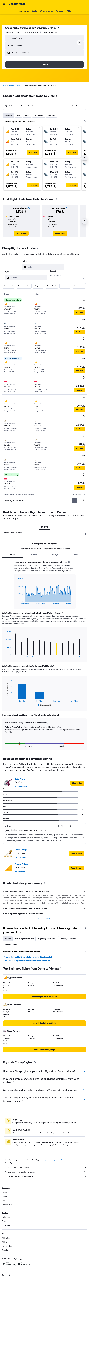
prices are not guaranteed (53, 1160)
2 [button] (79, 500)
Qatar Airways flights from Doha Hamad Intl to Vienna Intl (27, 961)
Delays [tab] (55, 555)
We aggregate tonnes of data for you (46, 1171)
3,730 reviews (21, 787)
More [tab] (76, 555)
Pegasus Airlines (21, 864)
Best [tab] (18, 115)
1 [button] (74, 500)
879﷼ (52, 27)
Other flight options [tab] (68, 939)
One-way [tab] (51, 115)
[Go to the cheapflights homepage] (18, 4)
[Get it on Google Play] (9, 1264)
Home (4, 85)
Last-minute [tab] (38, 115)
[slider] (84, 278)
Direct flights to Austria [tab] (24, 939)
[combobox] (10, 32)
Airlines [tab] (34, 555)
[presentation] (58, 27)
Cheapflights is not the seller (46, 1167)
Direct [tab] (27, 115)
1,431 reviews (20, 857)
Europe (11, 85)
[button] (4, 4)
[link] (21, 233)
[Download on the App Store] (24, 1264)
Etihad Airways (21, 850)
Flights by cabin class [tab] (46, 939)
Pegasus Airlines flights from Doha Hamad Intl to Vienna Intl (28, 957)
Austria (19, 85)
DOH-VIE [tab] (44, 527)
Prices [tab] (12, 555)
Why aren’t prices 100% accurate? (46, 1176)
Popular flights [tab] (11, 944)
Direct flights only (50, 32)
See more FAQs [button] (44, 919)
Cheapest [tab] (8, 115)
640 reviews (20, 872)
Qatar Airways (20, 779)
